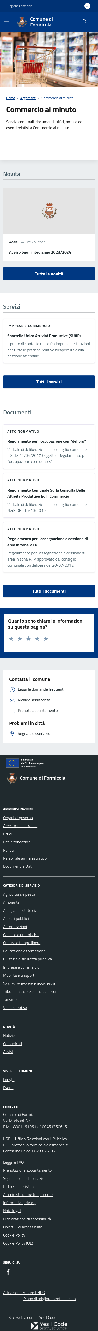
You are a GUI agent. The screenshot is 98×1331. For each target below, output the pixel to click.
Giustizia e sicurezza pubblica (27, 959)
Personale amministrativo (25, 858)
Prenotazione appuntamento (27, 1170)
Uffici (7, 834)
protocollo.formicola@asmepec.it (40, 1145)
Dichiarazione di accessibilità (27, 1219)
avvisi (13, 242)
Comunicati (12, 1043)
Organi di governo (18, 818)
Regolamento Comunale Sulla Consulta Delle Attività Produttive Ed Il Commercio (46, 493)
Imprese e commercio (28, 325)
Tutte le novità (49, 273)
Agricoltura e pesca (19, 894)
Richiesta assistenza (20, 1186)
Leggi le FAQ (13, 1162)
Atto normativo (23, 431)
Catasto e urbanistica (21, 935)
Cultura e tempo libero (21, 943)
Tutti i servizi (49, 381)
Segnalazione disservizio (23, 1178)
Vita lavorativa (15, 1008)
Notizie (9, 1035)
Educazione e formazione (24, 951)
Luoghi (8, 1079)
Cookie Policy (14, 1235)
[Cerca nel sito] (84, 22)
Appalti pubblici (16, 918)
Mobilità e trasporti (19, 975)
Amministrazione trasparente (28, 1194)
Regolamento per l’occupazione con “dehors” (46, 441)
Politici (8, 850)
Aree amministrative (20, 826)
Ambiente (11, 902)
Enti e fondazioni (17, 842)
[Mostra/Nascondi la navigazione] (6, 21)
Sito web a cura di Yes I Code (33, 1317)
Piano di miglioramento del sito (49, 1299)
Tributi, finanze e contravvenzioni (30, 991)
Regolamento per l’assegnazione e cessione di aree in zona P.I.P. (47, 542)
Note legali (12, 1211)
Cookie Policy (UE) (18, 1243)
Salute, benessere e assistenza (29, 983)
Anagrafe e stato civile (21, 910)
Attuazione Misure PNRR (24, 1292)
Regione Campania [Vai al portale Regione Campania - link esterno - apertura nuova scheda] (20, 6)
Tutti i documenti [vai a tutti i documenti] (49, 591)
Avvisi (8, 1052)
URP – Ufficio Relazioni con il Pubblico (35, 1139)
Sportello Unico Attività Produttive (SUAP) (44, 336)
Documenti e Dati (17, 866)
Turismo (10, 999)
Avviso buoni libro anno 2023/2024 (40, 252)
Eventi (8, 1088)
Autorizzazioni (15, 926)
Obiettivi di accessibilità (22, 1227)
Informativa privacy (19, 1203)
